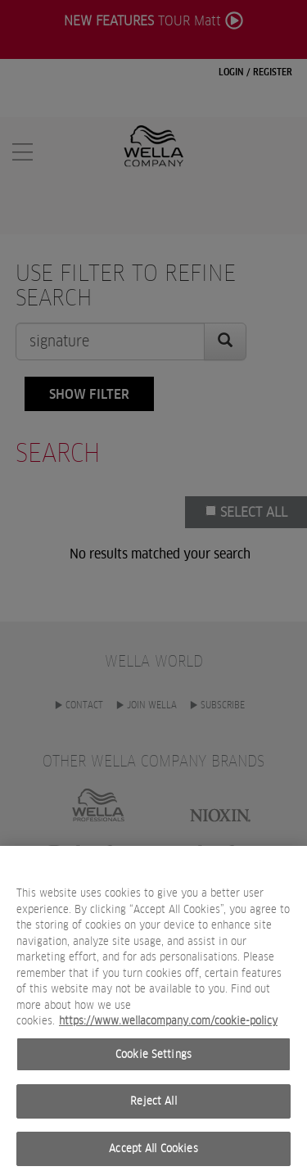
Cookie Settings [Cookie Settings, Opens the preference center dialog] (153, 1061)
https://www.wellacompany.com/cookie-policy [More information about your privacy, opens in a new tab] (168, 1028)
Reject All (153, 1108)
